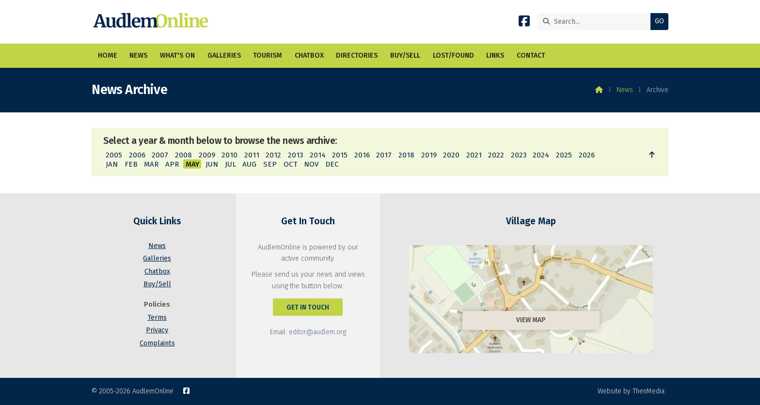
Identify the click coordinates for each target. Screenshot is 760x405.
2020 (451, 155)
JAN (112, 164)
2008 (183, 155)
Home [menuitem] (107, 55)
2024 (541, 155)
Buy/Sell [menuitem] (405, 55)
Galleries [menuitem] (224, 55)
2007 (160, 155)
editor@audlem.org (317, 332)
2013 (295, 155)
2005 (114, 155)
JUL (230, 164)
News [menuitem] (138, 55)
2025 (564, 155)
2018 (406, 155)
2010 (230, 155)
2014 (318, 155)
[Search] (596, 21)
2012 (273, 155)
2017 (384, 155)
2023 (518, 155)
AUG (249, 164)
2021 (474, 155)
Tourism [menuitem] (267, 55)
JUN (212, 164)
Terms (157, 317)
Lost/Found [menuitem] (453, 55)
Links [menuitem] (495, 55)
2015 (340, 155)
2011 (251, 155)
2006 (137, 155)
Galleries (157, 258)
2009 (207, 155)
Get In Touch (307, 307)
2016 (362, 155)
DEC (332, 164)
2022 (496, 155)
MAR (151, 164)
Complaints (157, 343)
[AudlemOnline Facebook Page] (524, 23)
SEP (270, 164)
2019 (429, 155)
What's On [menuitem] (177, 55)
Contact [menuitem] (531, 55)
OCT (291, 164)
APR (172, 164)
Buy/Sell (157, 284)
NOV (311, 164)
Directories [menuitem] (357, 55)
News (625, 90)
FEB (131, 164)
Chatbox (157, 271)
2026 (587, 155)
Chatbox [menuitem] (309, 55)
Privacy (157, 330)
